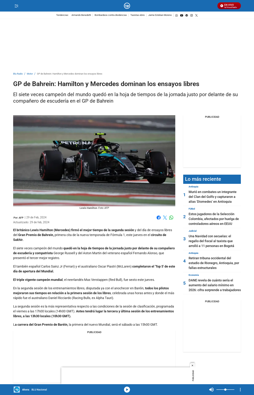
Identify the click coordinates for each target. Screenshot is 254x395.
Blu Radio (18, 74)
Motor (30, 74)
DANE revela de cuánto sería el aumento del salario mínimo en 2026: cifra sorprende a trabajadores (215, 285)
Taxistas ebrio (137, 15)
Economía (194, 275)
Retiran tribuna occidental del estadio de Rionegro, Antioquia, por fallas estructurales (214, 263)
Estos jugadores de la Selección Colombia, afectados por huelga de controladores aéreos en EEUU (214, 219)
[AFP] (21, 217)
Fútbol (192, 208)
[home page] (127, 6)
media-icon (127, 389)
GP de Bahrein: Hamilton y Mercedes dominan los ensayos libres (69, 74)
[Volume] (225, 389)
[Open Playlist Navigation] (240, 389)
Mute (211, 389)
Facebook (158, 217)
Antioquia (193, 186)
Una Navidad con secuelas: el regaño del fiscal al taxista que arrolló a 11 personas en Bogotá (211, 241)
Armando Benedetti (81, 15)
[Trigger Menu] (16, 6)
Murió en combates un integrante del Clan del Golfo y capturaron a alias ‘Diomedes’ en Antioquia (213, 196)
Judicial (193, 231)
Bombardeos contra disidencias (111, 15)
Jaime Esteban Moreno (160, 15)
